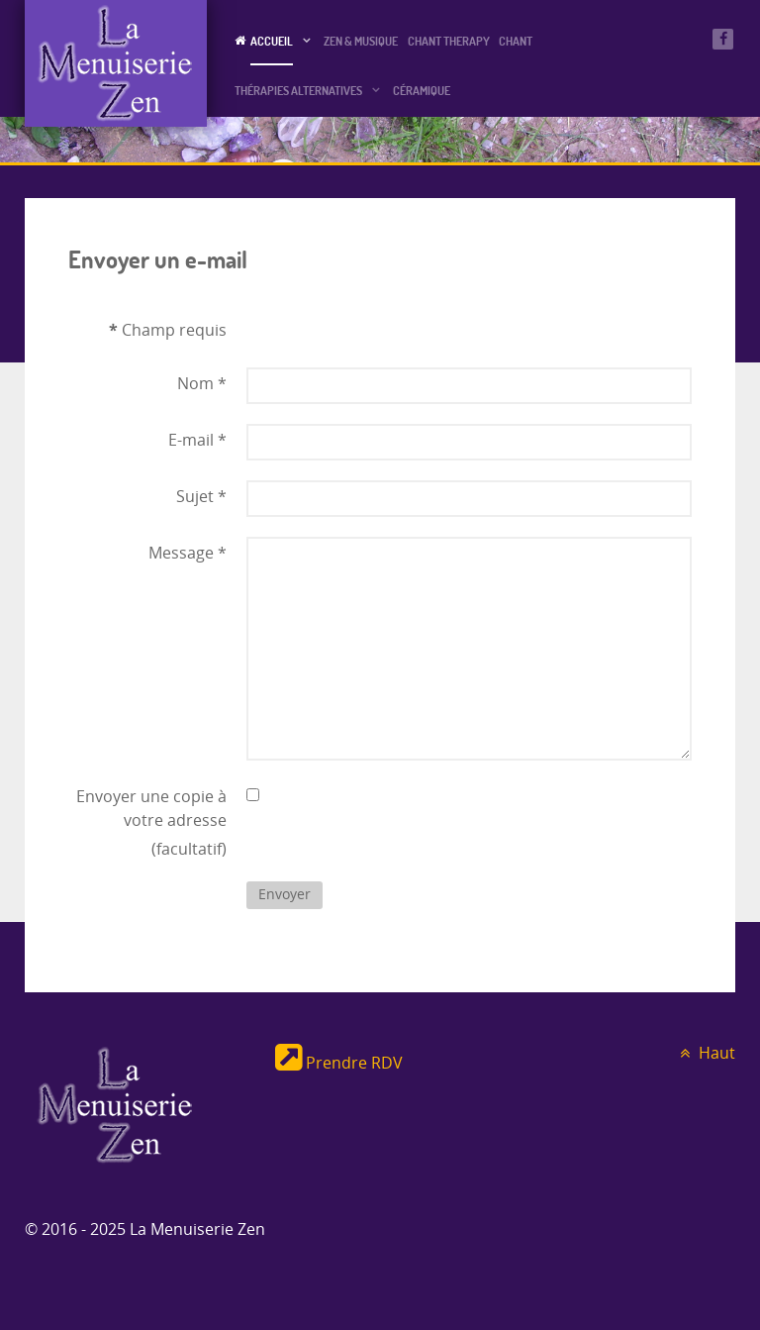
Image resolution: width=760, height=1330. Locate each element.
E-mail (197, 440)
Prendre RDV (339, 1063)
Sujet (201, 496)
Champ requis (168, 330)
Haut (704, 1053)
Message (187, 553)
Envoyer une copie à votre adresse (151, 808)
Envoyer (284, 894)
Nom (202, 383)
